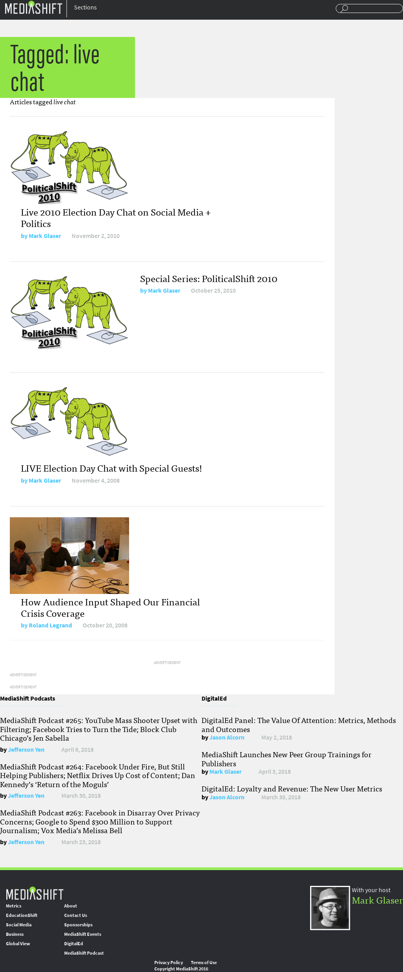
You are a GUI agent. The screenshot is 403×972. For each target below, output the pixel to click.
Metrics (13, 906)
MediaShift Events (82, 934)
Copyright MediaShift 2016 (181, 969)
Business (15, 934)
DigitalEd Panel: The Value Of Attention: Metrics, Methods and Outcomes (299, 724)
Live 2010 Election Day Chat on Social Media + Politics (116, 217)
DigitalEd (73, 944)
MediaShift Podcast (84, 953)
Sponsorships (78, 925)
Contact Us (75, 915)
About (70, 906)
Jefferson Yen (26, 749)
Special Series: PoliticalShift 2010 (208, 278)
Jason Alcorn (226, 737)
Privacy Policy (168, 962)
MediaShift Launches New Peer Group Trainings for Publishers (287, 758)
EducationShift (21, 915)
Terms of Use (204, 962)
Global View (18, 944)
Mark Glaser (45, 236)
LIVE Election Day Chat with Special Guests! (111, 467)
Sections (85, 7)
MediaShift (34, 893)
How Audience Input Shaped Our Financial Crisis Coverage (110, 607)
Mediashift (33, 7)
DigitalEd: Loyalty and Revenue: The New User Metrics (292, 788)
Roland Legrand (50, 625)
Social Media (18, 925)
